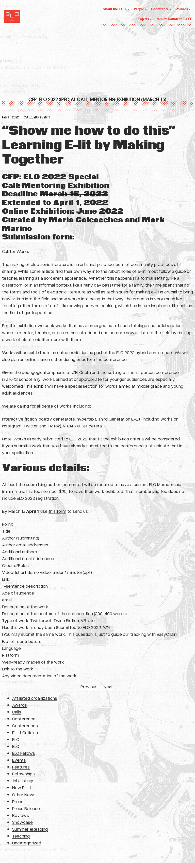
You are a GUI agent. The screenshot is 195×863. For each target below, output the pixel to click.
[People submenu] (146, 9)
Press (17, 801)
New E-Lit (21, 787)
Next (108, 686)
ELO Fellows (23, 753)
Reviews (20, 815)
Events (45, 117)
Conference (24, 718)
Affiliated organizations (34, 698)
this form (57, 511)
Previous (89, 686)
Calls (28, 117)
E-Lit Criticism (25, 732)
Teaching (21, 836)
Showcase (22, 822)
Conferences (25, 725)
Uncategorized (26, 842)
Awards (19, 705)
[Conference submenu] (171, 9)
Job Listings (23, 780)
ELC (15, 739)
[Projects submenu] (151, 19)
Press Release (26, 808)
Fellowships (23, 773)
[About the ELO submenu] (128, 9)
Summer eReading (30, 829)
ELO (36, 117)
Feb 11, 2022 (10, 117)
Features (21, 767)
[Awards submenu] (190, 9)
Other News (24, 794)
